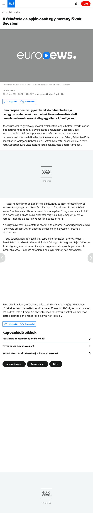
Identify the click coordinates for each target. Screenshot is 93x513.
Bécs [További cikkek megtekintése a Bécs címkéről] (55, 364)
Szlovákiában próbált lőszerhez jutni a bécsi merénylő (30, 353)
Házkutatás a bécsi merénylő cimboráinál (23, 338)
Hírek (10, 12)
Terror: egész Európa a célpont (18, 346)
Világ (18, 12)
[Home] (3, 12)
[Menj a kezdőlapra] (11, 3)
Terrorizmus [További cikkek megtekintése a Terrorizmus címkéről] (37, 364)
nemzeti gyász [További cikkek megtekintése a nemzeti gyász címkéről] (14, 364)
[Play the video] (46, 55)
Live (86, 3)
